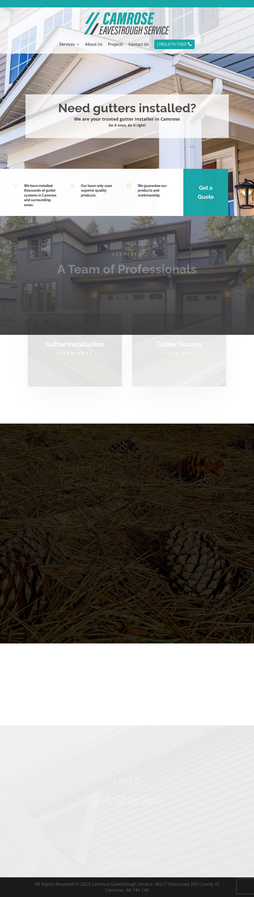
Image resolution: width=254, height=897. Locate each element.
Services (67, 45)
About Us (93, 45)
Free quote (127, 875)
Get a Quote (201, 192)
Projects (115, 45)
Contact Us (138, 45)
